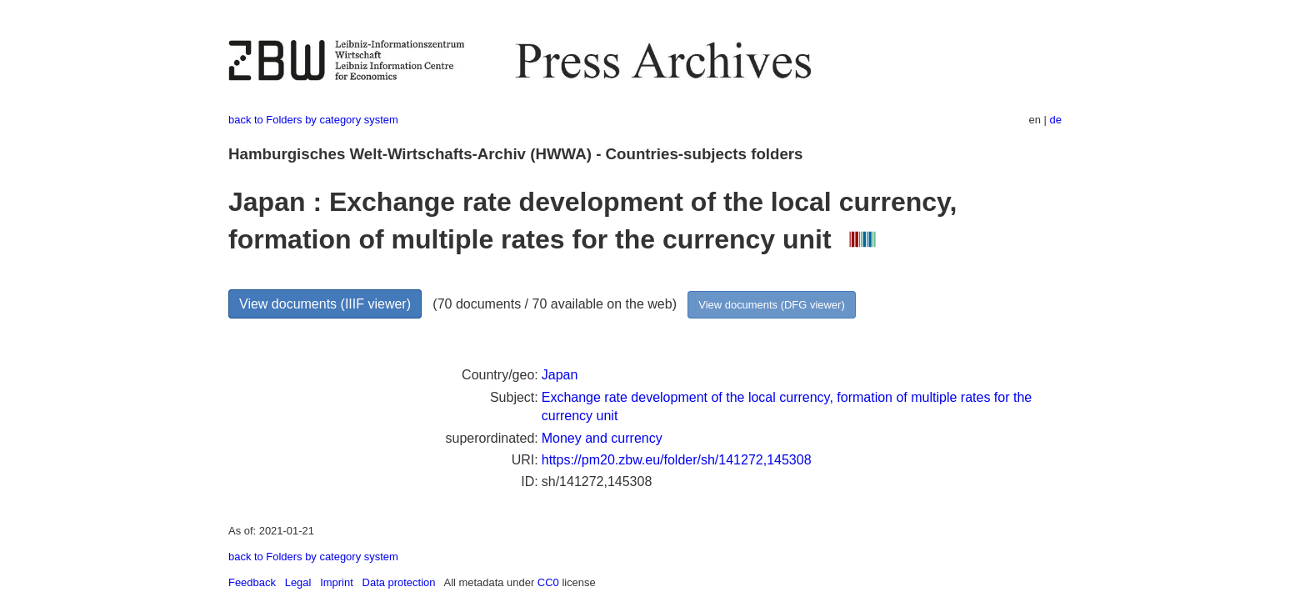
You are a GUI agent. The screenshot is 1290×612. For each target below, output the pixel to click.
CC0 (548, 582)
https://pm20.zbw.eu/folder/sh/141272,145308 (677, 460)
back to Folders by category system (313, 119)
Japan (560, 375)
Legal (298, 582)
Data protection (399, 582)
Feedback (252, 582)
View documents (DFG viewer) (771, 304)
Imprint (336, 582)
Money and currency (602, 438)
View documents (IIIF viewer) (325, 304)
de (1056, 119)
